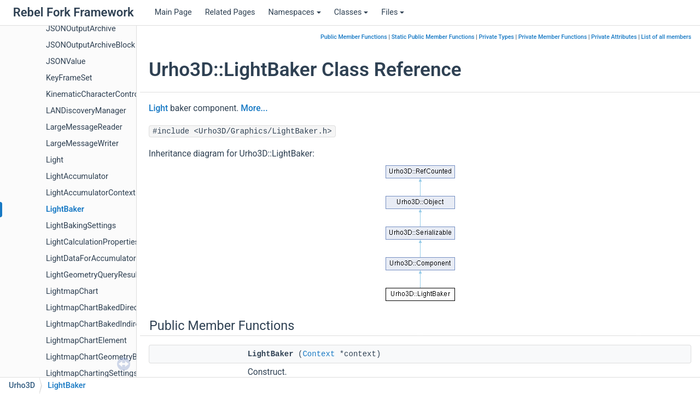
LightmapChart (72, 291)
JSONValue (65, 61)
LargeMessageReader (84, 127)
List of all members (666, 36)
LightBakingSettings (81, 225)
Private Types (496, 36)
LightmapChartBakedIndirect (96, 324)
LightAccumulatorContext (91, 193)
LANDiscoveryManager (86, 110)
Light (54, 160)
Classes (351, 12)
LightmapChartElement (86, 340)
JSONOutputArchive (81, 28)
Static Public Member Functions (433, 36)
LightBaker (65, 209)
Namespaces (294, 12)
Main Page (173, 12)
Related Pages (230, 12)
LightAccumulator (77, 176)
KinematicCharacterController (97, 94)
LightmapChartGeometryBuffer (100, 357)
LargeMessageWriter (82, 143)
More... (254, 108)
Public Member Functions (353, 36)
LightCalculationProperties (92, 242)
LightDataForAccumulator (91, 258)
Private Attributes (614, 36)
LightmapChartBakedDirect (93, 307)
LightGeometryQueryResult (93, 275)
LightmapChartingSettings (92, 373)
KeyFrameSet (69, 78)
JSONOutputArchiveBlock (90, 45)
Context (318, 354)
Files (392, 12)
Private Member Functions (552, 36)
